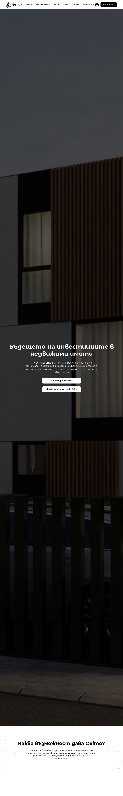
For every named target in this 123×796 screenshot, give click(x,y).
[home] (14, 4)
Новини (76, 4)
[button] (42, 4)
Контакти (88, 4)
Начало (28, 4)
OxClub (56, 4)
